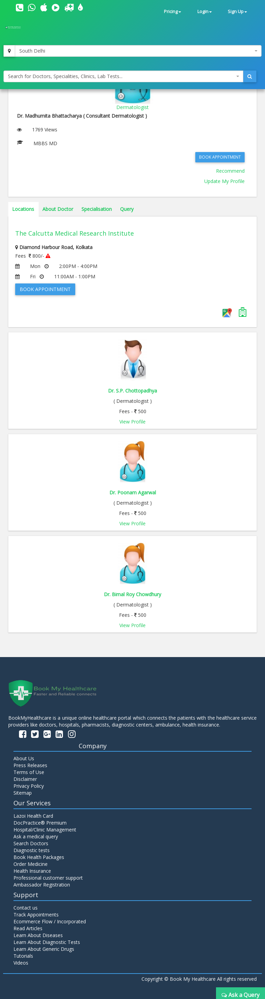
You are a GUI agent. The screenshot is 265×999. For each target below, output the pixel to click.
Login (204, 11)
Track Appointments (36, 914)
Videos (20, 962)
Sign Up (237, 11)
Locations (23, 209)
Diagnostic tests (31, 850)
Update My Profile (224, 181)
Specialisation (96, 209)
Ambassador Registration (41, 884)
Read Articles (27, 928)
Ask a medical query (35, 836)
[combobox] (138, 51)
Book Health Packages (38, 857)
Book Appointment (220, 157)
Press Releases (30, 765)
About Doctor (57, 209)
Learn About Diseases (38, 935)
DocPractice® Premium (40, 822)
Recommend (230, 171)
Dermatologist (132, 107)
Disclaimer (25, 779)
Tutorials (23, 956)
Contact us (25, 907)
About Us (23, 758)
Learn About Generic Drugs (43, 949)
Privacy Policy (28, 786)
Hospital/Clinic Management (44, 829)
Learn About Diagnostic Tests (46, 942)
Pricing (172, 11)
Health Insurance (32, 871)
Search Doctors (30, 843)
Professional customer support (48, 877)
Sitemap (22, 792)
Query (127, 209)
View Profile (132, 421)
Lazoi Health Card (33, 816)
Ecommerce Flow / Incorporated (49, 921)
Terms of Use (28, 772)
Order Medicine (30, 864)
